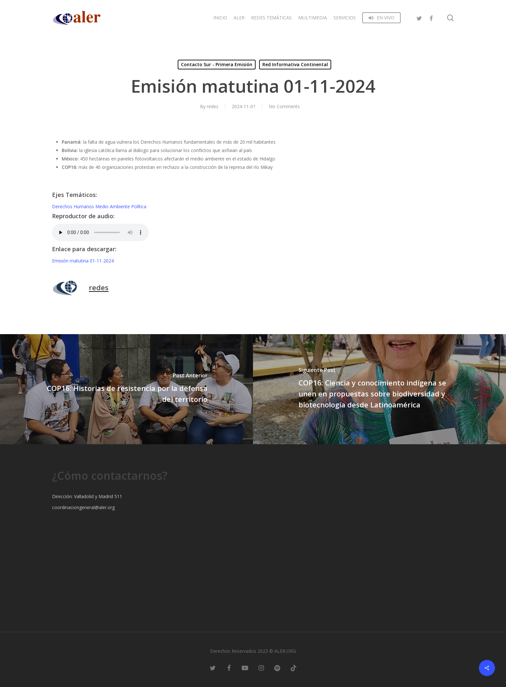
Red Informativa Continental (295, 64)
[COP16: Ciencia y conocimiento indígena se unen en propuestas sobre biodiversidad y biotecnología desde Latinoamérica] (379, 389)
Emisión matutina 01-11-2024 (83, 261)
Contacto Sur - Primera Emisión (216, 64)
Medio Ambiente (113, 206)
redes (212, 106)
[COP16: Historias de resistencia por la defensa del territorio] (126, 389)
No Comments (284, 106)
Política (138, 206)
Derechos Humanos (73, 206)
